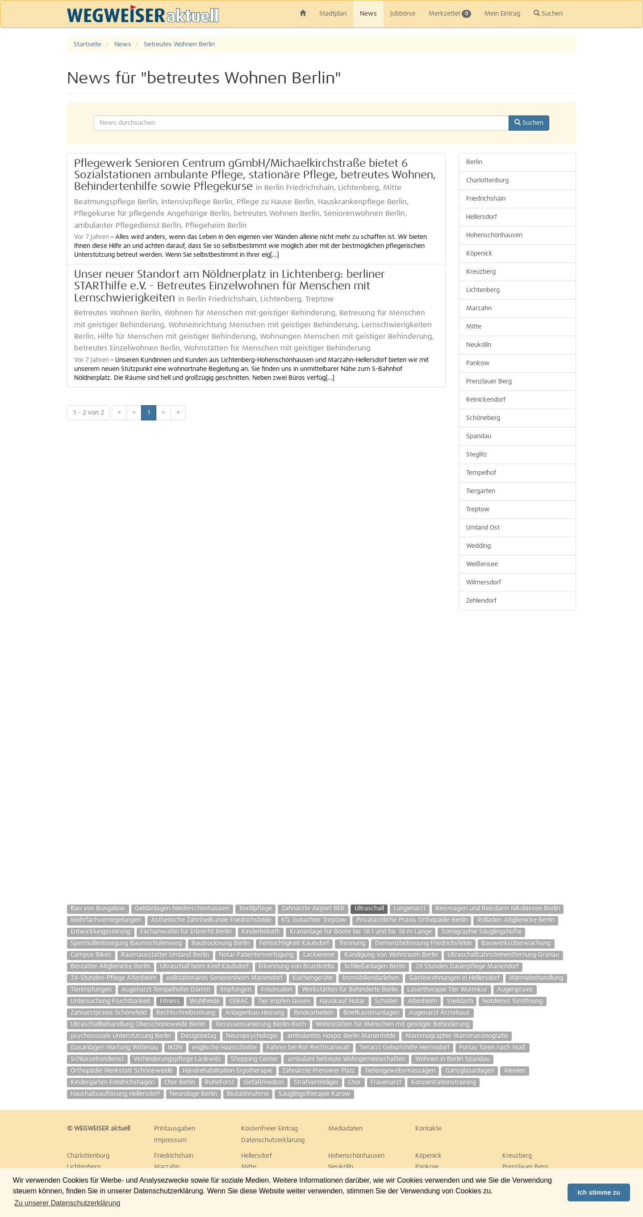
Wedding (478, 546)
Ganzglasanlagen (469, 1071)
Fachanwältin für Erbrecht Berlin (186, 932)
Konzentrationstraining (443, 1082)
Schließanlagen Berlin (374, 966)
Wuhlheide (205, 1001)
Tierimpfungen (91, 990)
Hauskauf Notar (342, 1001)
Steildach (460, 1001)
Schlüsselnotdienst (97, 1059)
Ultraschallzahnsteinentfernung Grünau (503, 955)
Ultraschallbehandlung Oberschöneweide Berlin (138, 1024)
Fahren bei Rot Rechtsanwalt (308, 1047)
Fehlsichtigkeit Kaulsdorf (294, 943)
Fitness (170, 1001)
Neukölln (478, 345)
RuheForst (219, 1082)
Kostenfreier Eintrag (269, 1129)
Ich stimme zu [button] (599, 1192)
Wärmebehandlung (536, 978)
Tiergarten (480, 491)
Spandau (478, 436)
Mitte (473, 327)
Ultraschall (369, 908)
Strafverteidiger (316, 1082)
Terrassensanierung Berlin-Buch (260, 1024)
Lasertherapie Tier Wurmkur (447, 990)
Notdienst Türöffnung (512, 1001)
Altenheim (422, 1001)
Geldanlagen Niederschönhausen (182, 908)
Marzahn (479, 308)
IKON (175, 1047)
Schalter (386, 1001)
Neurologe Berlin (193, 1094)
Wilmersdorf (483, 583)
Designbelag (198, 1036)
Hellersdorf (481, 217)
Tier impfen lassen (284, 1001)
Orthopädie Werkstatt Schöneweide (122, 1071)
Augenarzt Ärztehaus (439, 1013)
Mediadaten (345, 1129)
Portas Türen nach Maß (492, 1047)
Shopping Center (254, 1059)
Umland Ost (483, 528)
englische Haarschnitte (224, 1047)
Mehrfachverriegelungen (106, 920)
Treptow (478, 509)
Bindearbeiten (314, 1013)
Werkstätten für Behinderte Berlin (350, 990)
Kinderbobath (261, 932)
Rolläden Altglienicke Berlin (516, 920)
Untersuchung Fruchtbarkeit (110, 1001)
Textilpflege (255, 908)
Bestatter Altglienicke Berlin (110, 966)
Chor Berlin (179, 1082)
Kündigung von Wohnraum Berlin (391, 955)
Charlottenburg (487, 180)
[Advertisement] (517, 753)
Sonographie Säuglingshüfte (482, 932)
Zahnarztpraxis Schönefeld (108, 1013)
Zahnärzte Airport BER (313, 908)
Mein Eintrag (502, 14)
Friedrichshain (485, 199)
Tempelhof (481, 473)
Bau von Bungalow (98, 908)
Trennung (352, 943)
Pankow (478, 363)
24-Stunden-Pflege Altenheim (113, 978)
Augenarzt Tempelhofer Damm (165, 990)
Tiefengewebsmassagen (400, 1071)
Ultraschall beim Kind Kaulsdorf (204, 966)
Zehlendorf (481, 601)
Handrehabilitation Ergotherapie (227, 1071)
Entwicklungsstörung (100, 932)
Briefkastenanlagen (371, 1013)
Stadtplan (333, 14)
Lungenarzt (409, 908)
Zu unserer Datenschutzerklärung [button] (67, 1203)
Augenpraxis (515, 990)
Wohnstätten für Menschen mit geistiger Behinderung (392, 1024)
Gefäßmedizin (264, 1082)
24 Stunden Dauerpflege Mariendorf (467, 966)
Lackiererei (318, 955)
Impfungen (235, 990)
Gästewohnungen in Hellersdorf (454, 978)
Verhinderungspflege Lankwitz (177, 1059)
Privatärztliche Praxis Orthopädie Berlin (412, 920)
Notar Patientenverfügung (256, 955)
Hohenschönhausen (494, 235)
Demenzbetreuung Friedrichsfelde (423, 943)
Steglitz (476, 455)
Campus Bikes (91, 955)
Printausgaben (174, 1129)
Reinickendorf (485, 400)
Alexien (514, 1071)
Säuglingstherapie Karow (315, 1094)
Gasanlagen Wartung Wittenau (114, 1047)
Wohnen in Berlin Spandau (452, 1059)
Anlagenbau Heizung (254, 1013)
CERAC (239, 1001)
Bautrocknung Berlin (221, 943)
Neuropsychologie (251, 1036)
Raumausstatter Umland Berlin (165, 955)
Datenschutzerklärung (273, 1140)
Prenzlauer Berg (489, 381)
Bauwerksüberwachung (516, 943)
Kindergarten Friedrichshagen (112, 1082)
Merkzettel (450, 14)
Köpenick (479, 254)
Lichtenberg (483, 290)
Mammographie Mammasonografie (456, 1036)
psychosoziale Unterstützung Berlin (121, 1036)
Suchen (548, 13)
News (368, 14)
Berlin (474, 162)
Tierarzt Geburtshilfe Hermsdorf (404, 1047)
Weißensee (482, 564)
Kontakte (428, 1129)
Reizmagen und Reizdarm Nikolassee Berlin (497, 908)
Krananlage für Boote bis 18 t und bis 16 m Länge (361, 932)
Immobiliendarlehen (370, 978)
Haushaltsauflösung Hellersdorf (115, 1094)
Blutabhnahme (248, 1094)
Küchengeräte (312, 978)
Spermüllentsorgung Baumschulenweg (126, 943)
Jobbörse (402, 14)
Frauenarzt (386, 1082)
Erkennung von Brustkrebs (296, 966)
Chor (354, 1082)
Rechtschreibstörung (185, 1013)
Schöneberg (483, 418)
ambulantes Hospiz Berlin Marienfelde (341, 1036)
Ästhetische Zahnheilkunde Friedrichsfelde (211, 920)
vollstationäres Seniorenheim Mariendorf (224, 978)
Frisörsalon (276, 990)
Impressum (170, 1140)
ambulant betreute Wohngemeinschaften (346, 1059)
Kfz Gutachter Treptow (314, 920)
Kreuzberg (481, 272)
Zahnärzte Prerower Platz (318, 1071)
